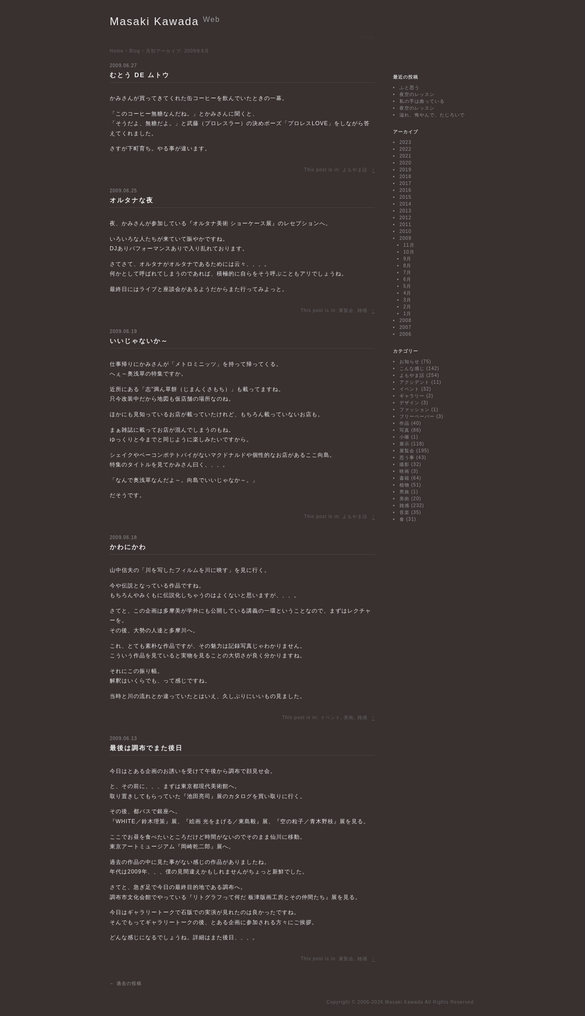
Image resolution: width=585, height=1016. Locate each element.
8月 (408, 265)
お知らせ (409, 361)
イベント (330, 717)
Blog (366, 36)
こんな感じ (412, 368)
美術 (349, 717)
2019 (405, 169)
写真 (404, 430)
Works (231, 36)
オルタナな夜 (132, 200)
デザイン (409, 402)
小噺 (404, 436)
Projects (205, 36)
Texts (253, 36)
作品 (404, 423)
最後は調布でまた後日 (146, 747)
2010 (405, 231)
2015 (405, 197)
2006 (405, 334)
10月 (409, 251)
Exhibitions (147, 36)
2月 (408, 306)
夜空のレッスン (417, 94)
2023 (405, 142)
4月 (408, 293)
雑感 (362, 310)
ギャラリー (412, 395)
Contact (390, 36)
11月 (409, 245)
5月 (408, 286)
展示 (404, 443)
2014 (405, 203)
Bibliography (318, 36)
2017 (405, 183)
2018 (405, 176)
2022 (405, 149)
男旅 (404, 491)
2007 (405, 327)
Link (348, 36)
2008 (405, 320)
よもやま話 (354, 169)
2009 (405, 238)
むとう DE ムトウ (140, 75)
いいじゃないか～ (139, 340)
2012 (405, 217)
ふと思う (409, 87)
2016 (405, 190)
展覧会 (346, 310)
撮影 (404, 464)
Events (178, 36)
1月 (408, 313)
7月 (408, 272)
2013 (405, 210)
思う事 (407, 457)
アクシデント (414, 382)
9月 (408, 258)
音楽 (404, 512)
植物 (404, 484)
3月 (408, 299)
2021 (405, 156)
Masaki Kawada (165, 21)
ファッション (414, 409)
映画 (404, 471)
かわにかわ (128, 546)
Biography (280, 36)
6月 (408, 279)
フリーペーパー (417, 416)
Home (117, 36)
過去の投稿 (126, 983)
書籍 (404, 478)
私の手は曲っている (422, 101)
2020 (405, 162)
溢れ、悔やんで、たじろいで (432, 114)
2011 (405, 224)
